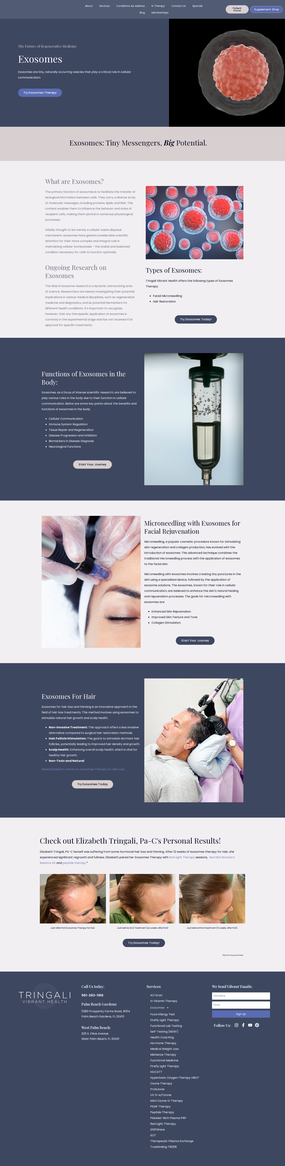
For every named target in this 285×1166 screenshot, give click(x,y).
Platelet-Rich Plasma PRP (168, 1122)
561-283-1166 (92, 999)
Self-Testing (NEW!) (164, 1035)
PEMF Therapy (160, 1110)
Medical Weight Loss (164, 1053)
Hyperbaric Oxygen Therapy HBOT (174, 1082)
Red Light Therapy (182, 861)
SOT (153, 1139)
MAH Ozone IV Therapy (166, 1105)
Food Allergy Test (162, 1018)
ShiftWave (157, 1133)
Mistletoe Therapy (163, 1059)
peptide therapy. (74, 867)
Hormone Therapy (163, 1047)
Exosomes (159, 1011)
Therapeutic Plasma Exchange (171, 1145)
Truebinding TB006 (163, 1151)
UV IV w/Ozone (160, 1099)
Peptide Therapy (162, 1116)
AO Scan (156, 999)
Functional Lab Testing (166, 1030)
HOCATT (156, 1076)
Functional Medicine (164, 1064)
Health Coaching (162, 1041)
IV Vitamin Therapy (163, 1005)
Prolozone (157, 1093)
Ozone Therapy (161, 1087)
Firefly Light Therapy (164, 1024)
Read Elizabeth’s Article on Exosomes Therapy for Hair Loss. (83, 773)
